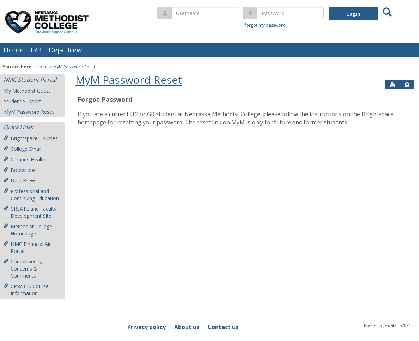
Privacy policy (146, 327)
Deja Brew (65, 50)
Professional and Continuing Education (31, 195)
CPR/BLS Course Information (26, 290)
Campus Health (24, 159)
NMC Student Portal (30, 79)
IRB (36, 50)
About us (186, 327)
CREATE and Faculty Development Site (30, 212)
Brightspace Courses (31, 138)
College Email (22, 148)
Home (14, 50)
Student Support (22, 101)
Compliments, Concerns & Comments (23, 268)
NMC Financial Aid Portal (28, 247)
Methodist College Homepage (28, 230)
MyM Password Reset (74, 67)
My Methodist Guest (27, 90)
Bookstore (19, 170)
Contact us (223, 327)
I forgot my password (264, 25)
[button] (407, 84)
